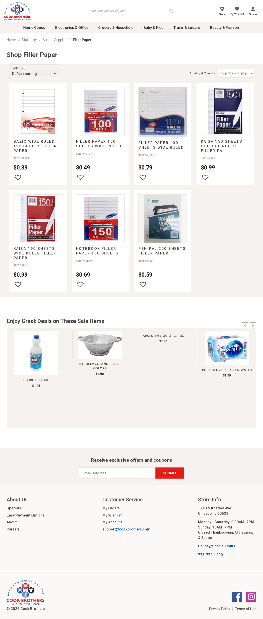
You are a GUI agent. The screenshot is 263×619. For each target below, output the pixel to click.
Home (11, 40)
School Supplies (55, 40)
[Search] (171, 11)
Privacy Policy (219, 609)
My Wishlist (112, 515)
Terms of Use (245, 609)
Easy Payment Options (26, 515)
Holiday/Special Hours (216, 546)
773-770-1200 (210, 554)
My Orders (111, 508)
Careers (13, 529)
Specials (14, 508)
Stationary (29, 40)
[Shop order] (34, 73)
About (12, 522)
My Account (112, 522)
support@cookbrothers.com (126, 529)
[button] (18, 177)
